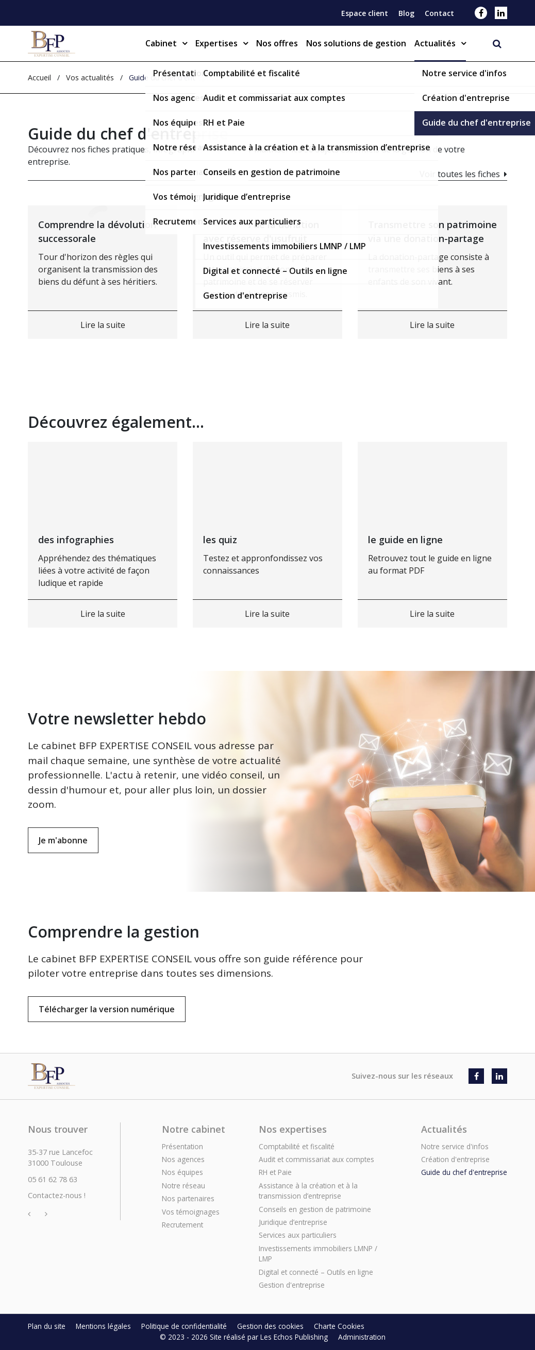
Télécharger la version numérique (107, 1038)
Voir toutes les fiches (460, 174)
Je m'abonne (63, 840)
